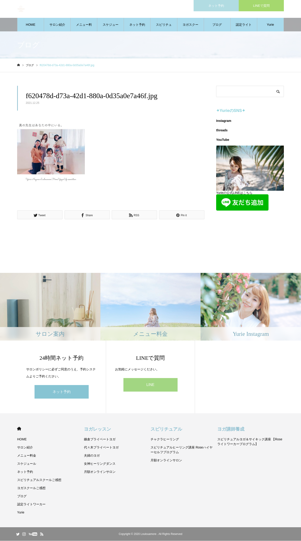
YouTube (222, 140)
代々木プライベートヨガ (101, 447)
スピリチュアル (166, 429)
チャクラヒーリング (164, 439)
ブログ (217, 25)
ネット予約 (137, 25)
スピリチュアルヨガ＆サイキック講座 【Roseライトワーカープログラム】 (249, 442)
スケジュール (110, 27)
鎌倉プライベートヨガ (100, 439)
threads (222, 130)
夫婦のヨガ (92, 455)
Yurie (270, 25)
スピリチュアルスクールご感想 (164, 27)
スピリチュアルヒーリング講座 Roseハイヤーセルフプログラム (181, 450)
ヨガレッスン (97, 429)
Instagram (223, 121)
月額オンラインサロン (100, 472)
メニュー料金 (84, 27)
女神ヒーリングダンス (100, 464)
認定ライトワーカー (244, 27)
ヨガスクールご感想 (190, 27)
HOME (30, 25)
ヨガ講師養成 (230, 429)
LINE (150, 385)
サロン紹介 (57, 25)
